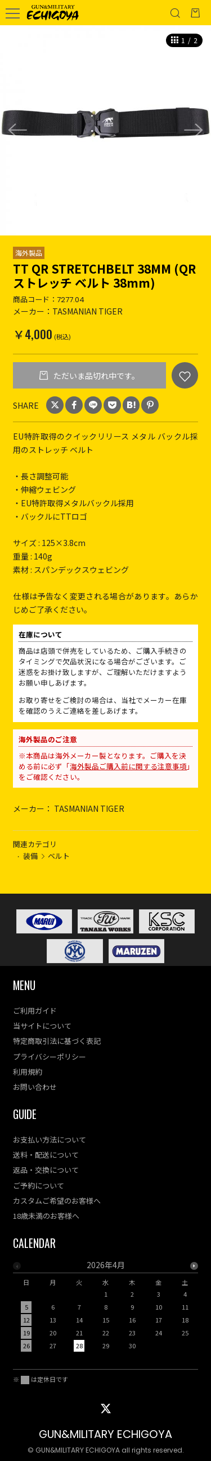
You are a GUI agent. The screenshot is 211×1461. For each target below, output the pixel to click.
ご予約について (38, 1185)
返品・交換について (46, 1169)
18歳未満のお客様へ (46, 1215)
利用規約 (27, 1071)
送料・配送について (46, 1154)
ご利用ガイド (35, 1010)
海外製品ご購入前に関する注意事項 (128, 766)
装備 (30, 855)
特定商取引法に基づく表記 (57, 1040)
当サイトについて (42, 1025)
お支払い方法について (49, 1139)
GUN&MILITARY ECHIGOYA (105, 1434)
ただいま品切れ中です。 (96, 375)
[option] (105, 130)
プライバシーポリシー (49, 1056)
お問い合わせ (35, 1086)
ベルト (59, 855)
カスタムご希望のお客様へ (57, 1200)
